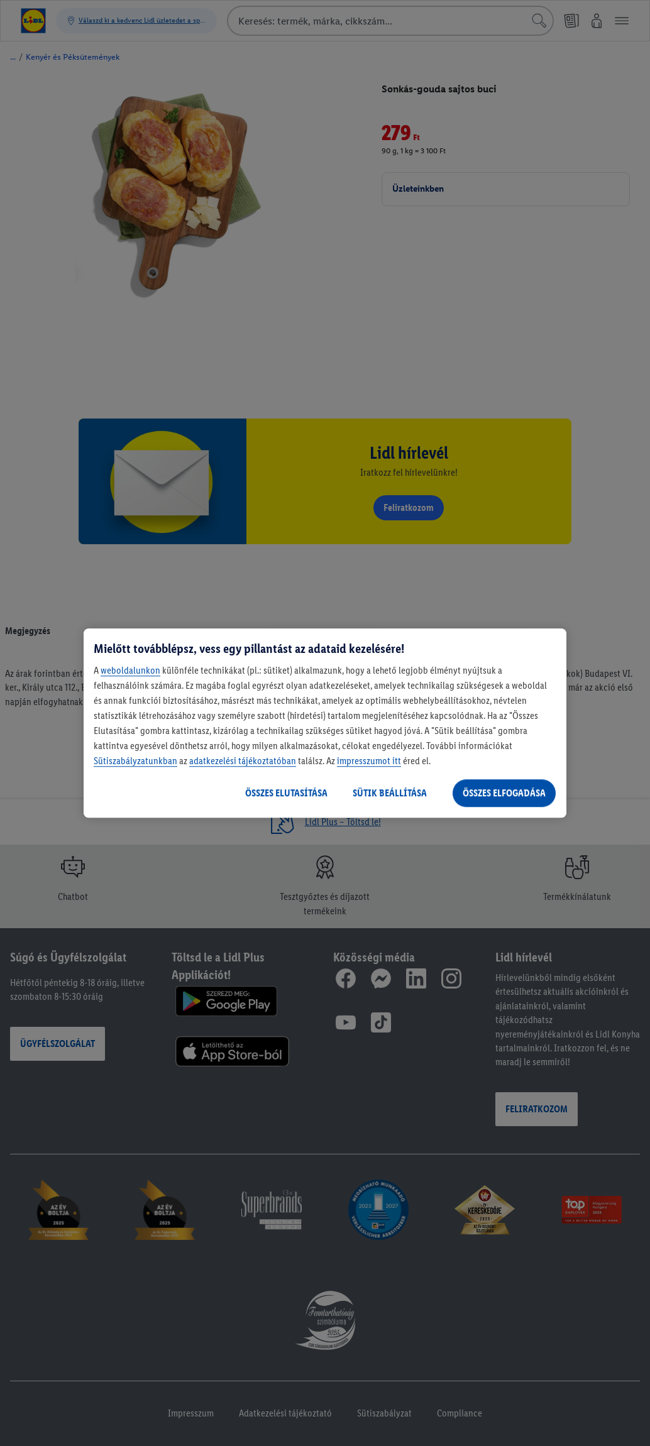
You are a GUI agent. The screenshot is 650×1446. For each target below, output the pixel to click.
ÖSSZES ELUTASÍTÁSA (286, 793)
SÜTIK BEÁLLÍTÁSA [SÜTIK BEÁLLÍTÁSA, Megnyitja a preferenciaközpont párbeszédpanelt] (390, 793)
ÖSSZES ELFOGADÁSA (504, 793)
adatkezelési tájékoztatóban (242, 761)
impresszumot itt (369, 761)
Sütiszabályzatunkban (135, 761)
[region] (325, 723)
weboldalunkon (130, 670)
